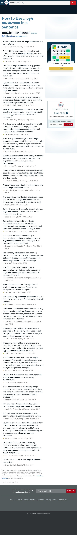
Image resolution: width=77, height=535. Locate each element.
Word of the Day (61, 109)
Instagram (48, 505)
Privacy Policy (51, 499)
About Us (19, 499)
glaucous (60, 112)
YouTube (41, 505)
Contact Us (41, 499)
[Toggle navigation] (2, 2)
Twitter (35, 505)
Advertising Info (30, 499)
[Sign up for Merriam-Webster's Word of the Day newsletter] (51, 491)
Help (12, 499)
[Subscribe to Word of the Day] (56, 125)
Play (61, 69)
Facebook (28, 505)
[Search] (42, 3)
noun (34, 32)
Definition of (14, 36)
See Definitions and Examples (60, 117)
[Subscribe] (71, 491)
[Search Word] (73, 3)
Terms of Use (62, 499)
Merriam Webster (6, 490)
